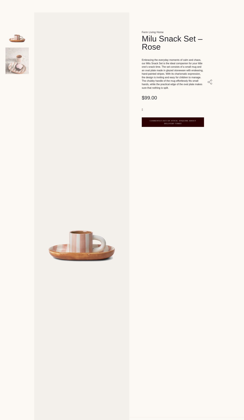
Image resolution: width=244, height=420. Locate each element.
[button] (143, 109)
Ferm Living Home (153, 32)
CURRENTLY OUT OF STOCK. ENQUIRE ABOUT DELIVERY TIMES (173, 122)
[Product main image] (17, 31)
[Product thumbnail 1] (17, 61)
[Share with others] (210, 82)
